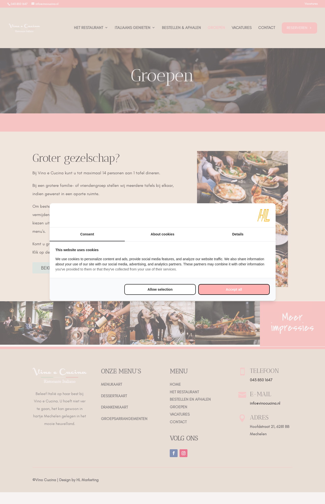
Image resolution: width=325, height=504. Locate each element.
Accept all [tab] (234, 289)
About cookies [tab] (162, 234)
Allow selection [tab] (160, 289)
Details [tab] (237, 234)
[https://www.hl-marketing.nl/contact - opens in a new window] (263, 215)
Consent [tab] (87, 234)
